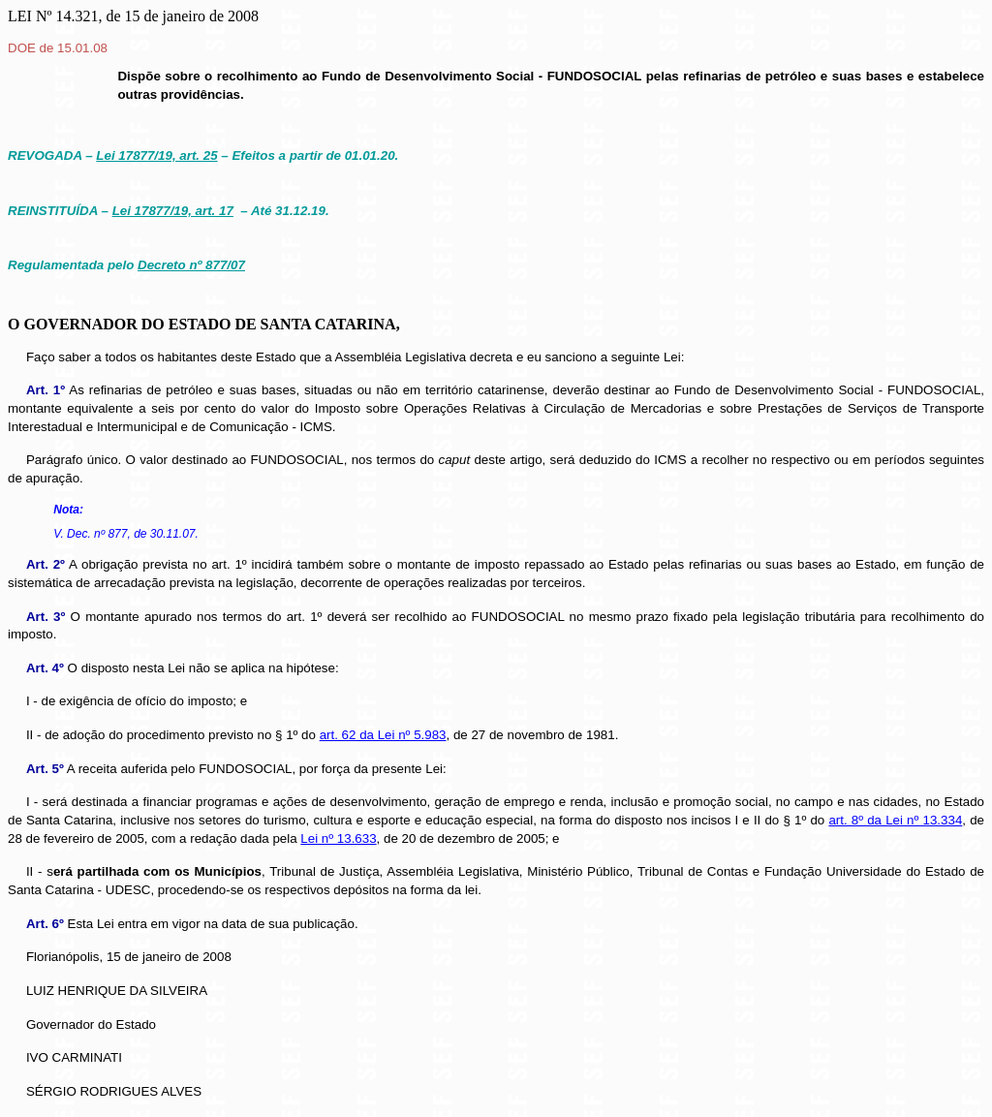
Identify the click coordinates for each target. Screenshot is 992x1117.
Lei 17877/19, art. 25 (156, 155)
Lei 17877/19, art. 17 (172, 210)
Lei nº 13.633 (338, 838)
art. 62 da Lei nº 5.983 (383, 735)
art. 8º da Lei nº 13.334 (895, 820)
